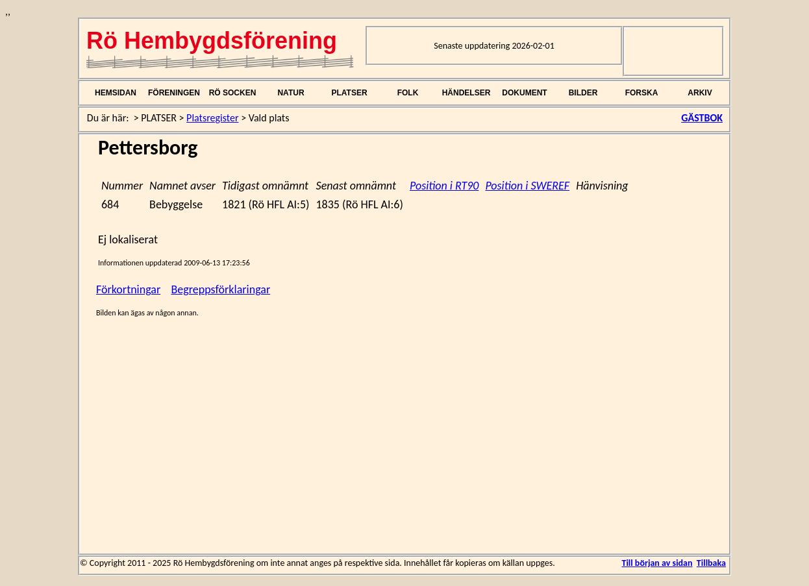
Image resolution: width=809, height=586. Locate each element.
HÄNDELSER (466, 92)
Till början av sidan (656, 562)
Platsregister (212, 118)
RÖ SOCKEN (232, 92)
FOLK (408, 92)
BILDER (583, 92)
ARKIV (700, 92)
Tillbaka (711, 562)
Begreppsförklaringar (221, 289)
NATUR (290, 92)
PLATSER (349, 92)
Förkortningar (128, 289)
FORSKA (641, 92)
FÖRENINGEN (174, 92)
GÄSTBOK (702, 118)
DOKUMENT (524, 92)
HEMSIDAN (115, 92)
